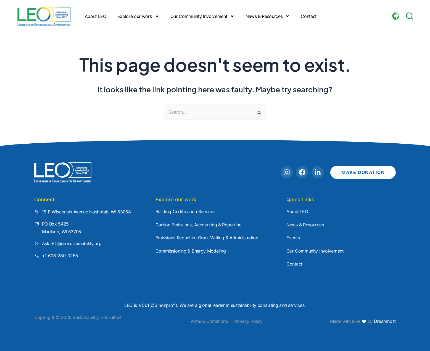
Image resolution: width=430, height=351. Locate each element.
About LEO (95, 16)
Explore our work (138, 16)
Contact (308, 16)
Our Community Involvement (202, 16)
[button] (409, 16)
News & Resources (268, 16)
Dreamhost (384, 321)
